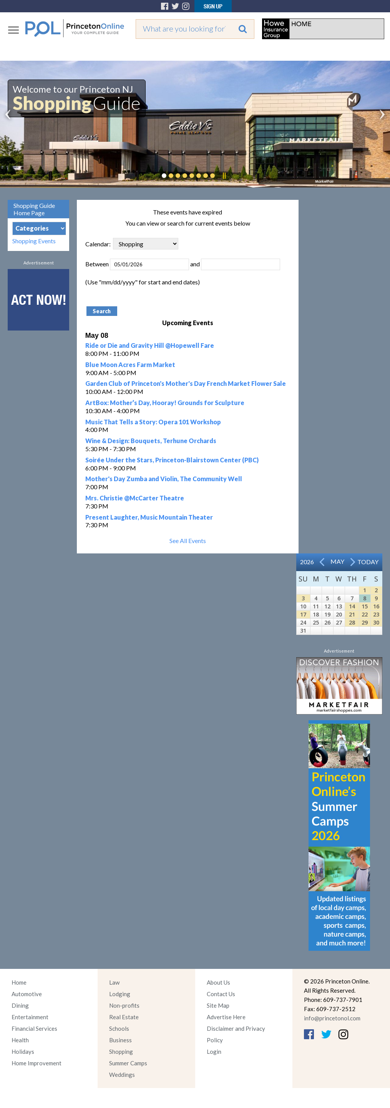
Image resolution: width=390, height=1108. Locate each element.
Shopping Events (34, 240)
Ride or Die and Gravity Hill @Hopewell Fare (149, 345)
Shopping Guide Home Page (34, 209)
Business (120, 1040)
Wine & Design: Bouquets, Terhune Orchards (150, 440)
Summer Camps (128, 1063)
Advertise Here (226, 1016)
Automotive (27, 993)
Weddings (122, 1074)
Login (214, 1051)
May (337, 561)
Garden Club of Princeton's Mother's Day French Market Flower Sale (185, 383)
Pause (224, 175)
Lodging (119, 993)
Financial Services (34, 1028)
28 (352, 622)
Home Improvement (36, 1063)
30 (376, 622)
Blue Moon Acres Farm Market (130, 364)
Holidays (23, 1051)
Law (114, 982)
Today (367, 561)
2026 (307, 561)
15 (365, 606)
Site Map (218, 1005)
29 (365, 622)
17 (303, 614)
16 (376, 606)
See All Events (187, 540)
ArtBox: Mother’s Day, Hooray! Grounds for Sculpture (164, 402)
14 (352, 606)
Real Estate (124, 1016)
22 (365, 614)
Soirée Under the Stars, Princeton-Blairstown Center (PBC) (172, 459)
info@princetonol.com (332, 1018)
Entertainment (30, 1016)
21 (352, 614)
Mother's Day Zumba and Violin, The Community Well (163, 478)
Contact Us (221, 993)
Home (19, 982)
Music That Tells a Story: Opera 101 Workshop (153, 421)
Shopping (121, 1051)
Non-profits (124, 1005)
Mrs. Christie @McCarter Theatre (134, 498)
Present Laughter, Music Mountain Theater (149, 517)
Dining (20, 1005)
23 (376, 614)
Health (20, 1040)
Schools (119, 1028)
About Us (218, 982)
